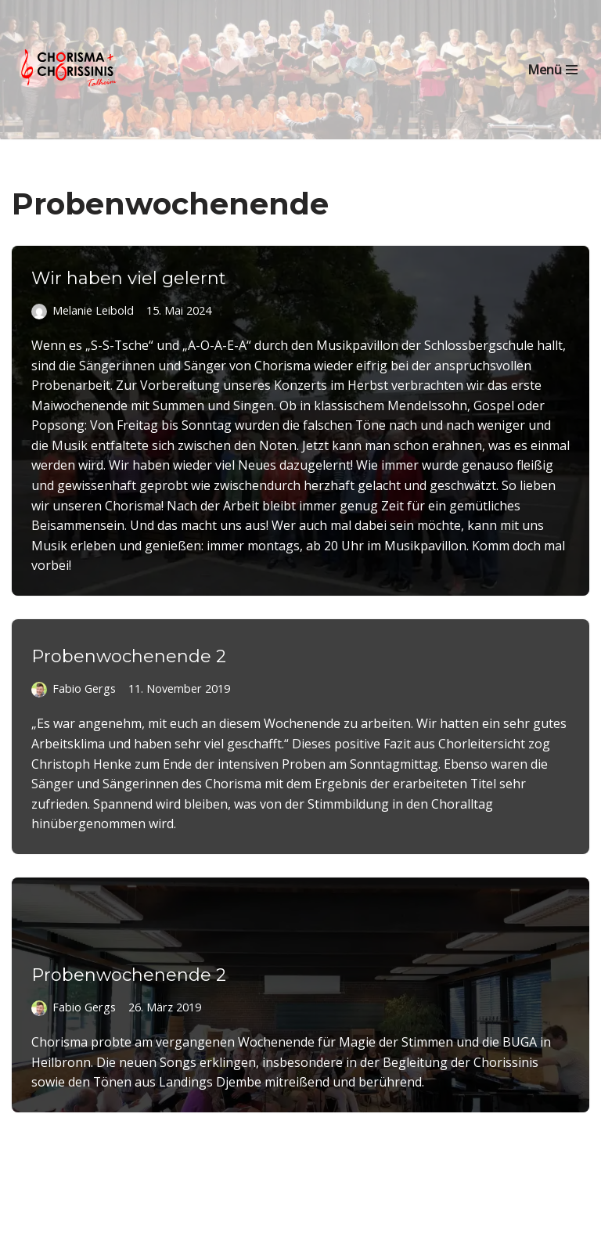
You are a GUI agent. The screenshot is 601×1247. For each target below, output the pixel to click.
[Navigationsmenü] (552, 70)
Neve (214, 1229)
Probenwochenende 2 (128, 656)
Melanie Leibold (93, 310)
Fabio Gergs (83, 688)
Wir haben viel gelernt (128, 278)
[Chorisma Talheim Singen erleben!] (70, 69)
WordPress (369, 1229)
